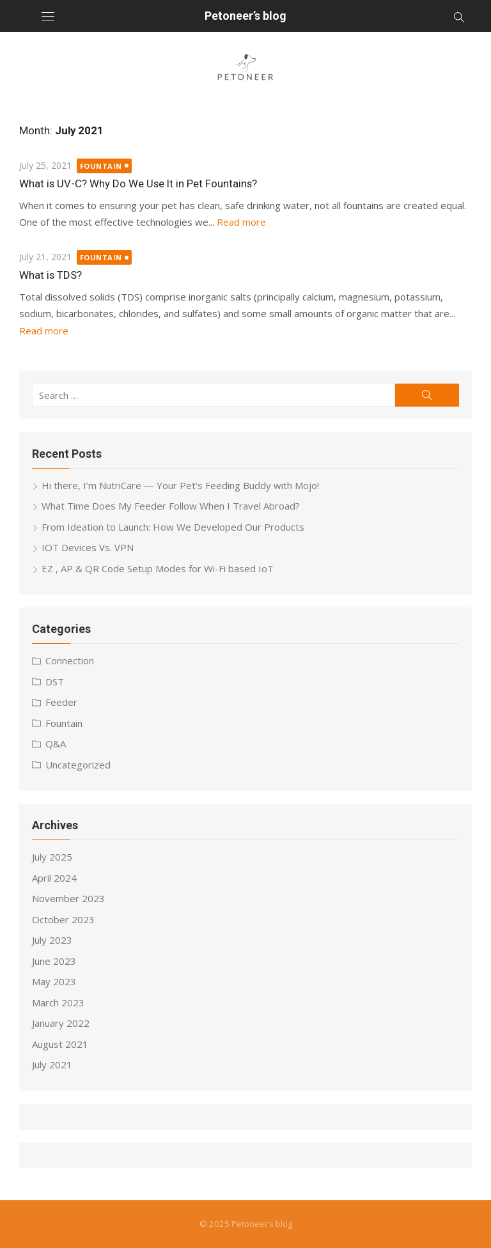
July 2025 (52, 856)
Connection (69, 660)
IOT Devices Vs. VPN (88, 547)
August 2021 (60, 1044)
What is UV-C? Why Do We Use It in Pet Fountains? (138, 183)
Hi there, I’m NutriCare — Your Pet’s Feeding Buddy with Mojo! (180, 485)
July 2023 (52, 939)
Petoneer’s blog (245, 15)
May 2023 (54, 981)
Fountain (101, 166)
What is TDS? (50, 275)
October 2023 (63, 919)
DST (54, 681)
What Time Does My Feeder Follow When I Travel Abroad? (171, 505)
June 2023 (54, 961)
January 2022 (61, 1023)
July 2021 (52, 1064)
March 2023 (58, 1002)
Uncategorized (78, 764)
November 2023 (68, 898)
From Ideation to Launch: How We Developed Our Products (173, 526)
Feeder (61, 702)
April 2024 (54, 877)
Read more (241, 221)
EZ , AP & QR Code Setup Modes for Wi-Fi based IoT (158, 568)
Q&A (55, 743)
